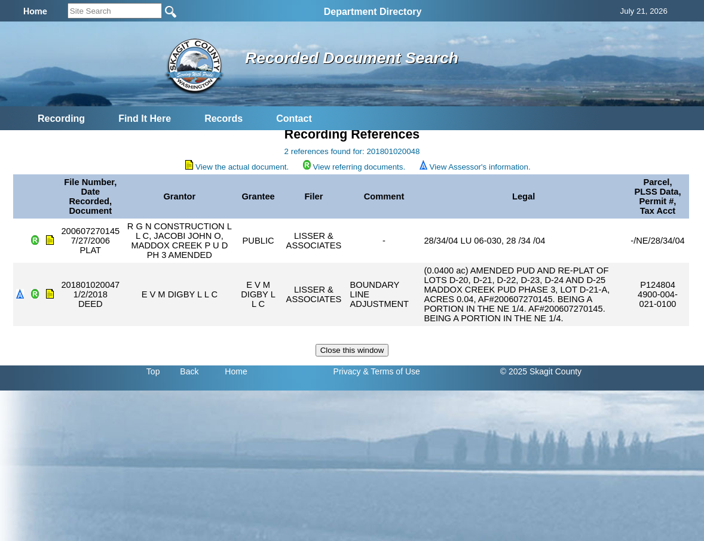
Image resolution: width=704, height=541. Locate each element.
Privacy (347, 371)
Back (189, 371)
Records (223, 118)
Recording (61, 118)
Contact (294, 118)
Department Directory (373, 12)
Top (153, 371)
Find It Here (144, 118)
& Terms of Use (391, 371)
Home (236, 371)
